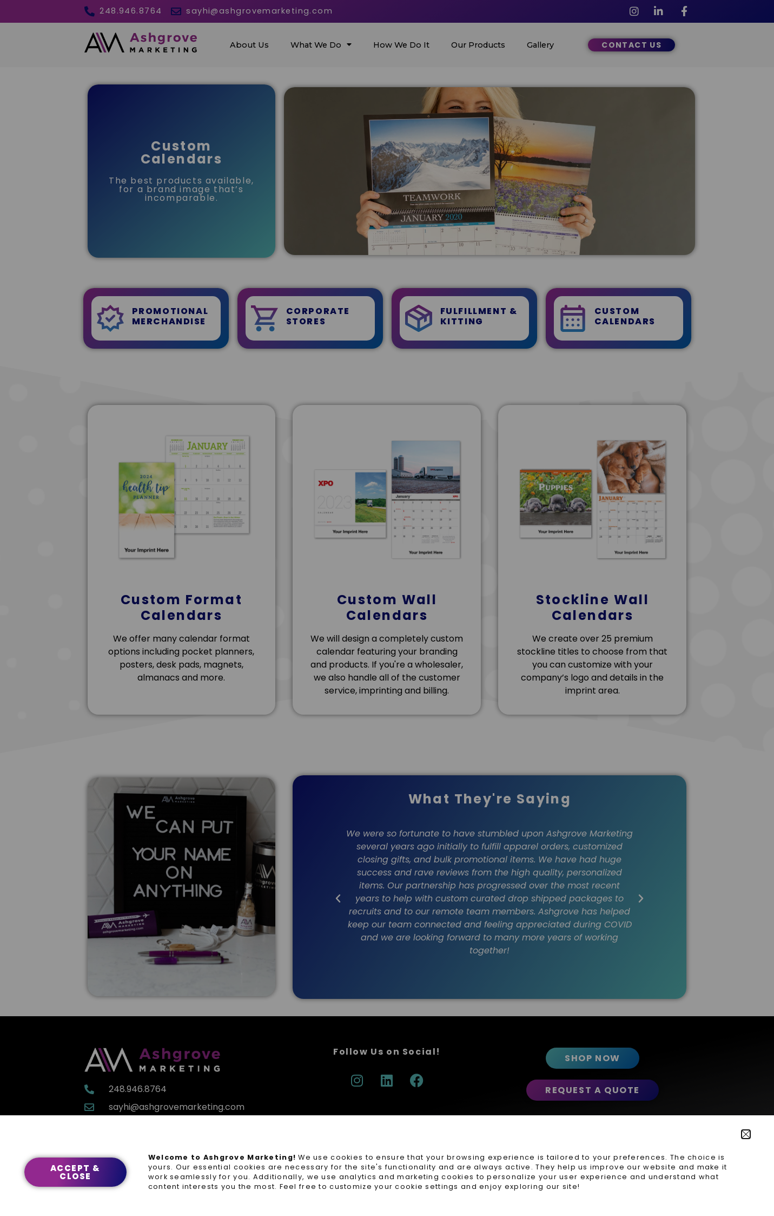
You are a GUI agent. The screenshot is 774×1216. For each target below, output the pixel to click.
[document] (387, 608)
